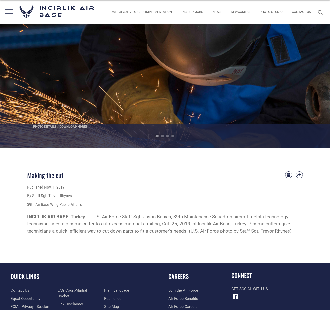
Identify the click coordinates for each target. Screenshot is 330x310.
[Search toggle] (321, 11)
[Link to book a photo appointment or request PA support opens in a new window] (271, 12)
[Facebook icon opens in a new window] (235, 296)
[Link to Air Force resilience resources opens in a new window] (112, 298)
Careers (178, 276)
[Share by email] (299, 174)
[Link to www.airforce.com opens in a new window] (183, 290)
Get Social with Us (249, 289)
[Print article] (288, 174)
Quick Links (25, 276)
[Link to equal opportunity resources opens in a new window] (25, 298)
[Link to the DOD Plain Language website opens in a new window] (116, 290)
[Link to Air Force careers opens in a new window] (183, 306)
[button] (8, 12)
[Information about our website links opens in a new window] (70, 304)
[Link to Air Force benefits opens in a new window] (183, 298)
